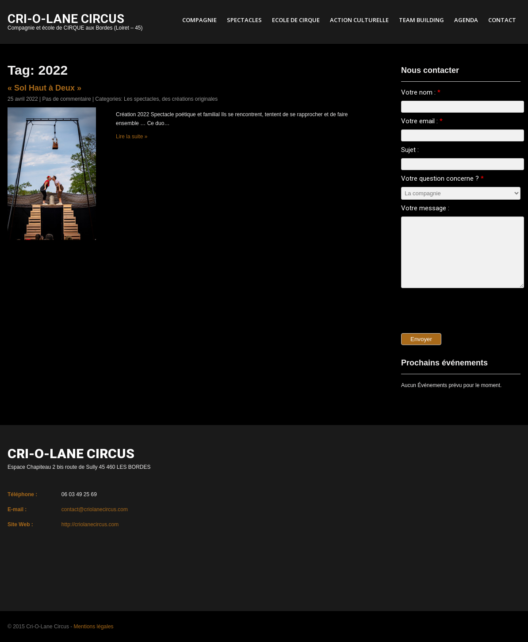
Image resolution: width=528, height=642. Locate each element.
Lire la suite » (131, 136)
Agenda (466, 20)
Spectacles (244, 20)
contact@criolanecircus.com (94, 509)
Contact (502, 20)
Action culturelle (359, 20)
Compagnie (199, 20)
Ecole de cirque (296, 20)
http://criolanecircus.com (90, 524)
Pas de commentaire (66, 99)
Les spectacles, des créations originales (171, 99)
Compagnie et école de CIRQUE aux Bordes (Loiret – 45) (75, 23)
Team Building (421, 20)
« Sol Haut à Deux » (44, 88)
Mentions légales (94, 626)
